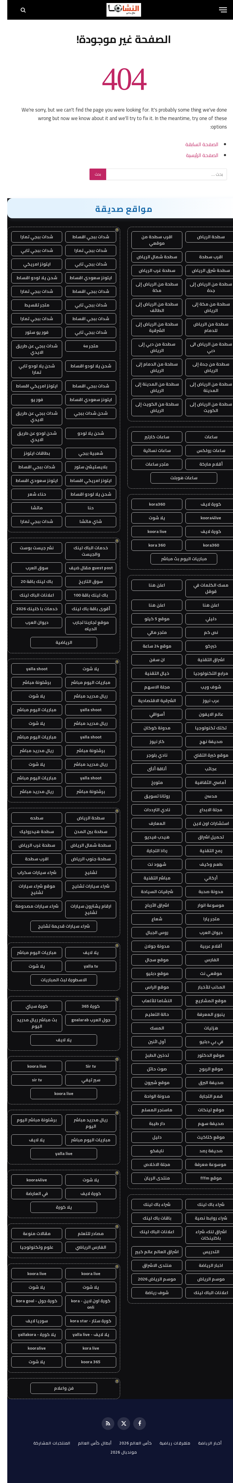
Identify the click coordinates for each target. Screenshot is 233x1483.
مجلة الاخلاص (149, 1164)
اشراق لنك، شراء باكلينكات (203, 1235)
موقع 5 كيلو (149, 619)
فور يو (29, 399)
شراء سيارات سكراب (29, 872)
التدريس (203, 1252)
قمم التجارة (203, 1096)
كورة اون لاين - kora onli (83, 1304)
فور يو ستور (29, 332)
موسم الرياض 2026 (149, 1279)
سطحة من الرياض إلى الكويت (203, 407)
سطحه (29, 818)
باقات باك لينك (149, 1218)
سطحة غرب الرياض (149, 270)
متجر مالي (150, 632)
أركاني (203, 878)
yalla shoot (29, 669)
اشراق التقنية (203, 660)
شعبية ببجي (83, 453)
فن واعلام (56, 1388)
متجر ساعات (149, 464)
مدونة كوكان (149, 728)
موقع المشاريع (203, 1001)
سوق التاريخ (83, 581)
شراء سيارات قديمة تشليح (57, 926)
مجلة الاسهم (150, 687)
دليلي (203, 619)
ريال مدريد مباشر (83, 696)
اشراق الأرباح (149, 905)
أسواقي (149, 714)
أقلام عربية (204, 946)
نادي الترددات (150, 810)
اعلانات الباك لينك (149, 1232)
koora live (149, 531)
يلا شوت (149, 518)
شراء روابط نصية (203, 1218)
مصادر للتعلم (83, 1233)
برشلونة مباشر (29, 682)
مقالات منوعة (29, 1233)
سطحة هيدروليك (29, 831)
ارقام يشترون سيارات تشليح (83, 909)
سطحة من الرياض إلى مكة (149, 287)
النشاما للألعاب (149, 1001)
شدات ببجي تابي (29, 250)
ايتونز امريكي (29, 264)
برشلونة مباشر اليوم (29, 1120)
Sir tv (83, 1066)
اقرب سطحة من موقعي (149, 240)
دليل (149, 1137)
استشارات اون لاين (204, 823)
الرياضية (56, 642)
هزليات (204, 1028)
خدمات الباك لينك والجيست (83, 551)
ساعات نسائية (150, 450)
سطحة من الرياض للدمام (203, 327)
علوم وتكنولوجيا (29, 1247)
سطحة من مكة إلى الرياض (204, 307)
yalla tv (83, 966)
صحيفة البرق (203, 1082)
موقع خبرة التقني (203, 755)
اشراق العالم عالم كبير (149, 1252)
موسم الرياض (204, 1279)
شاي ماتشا (83, 521)
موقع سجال (149, 960)
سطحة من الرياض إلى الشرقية (149, 327)
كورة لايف (203, 504)
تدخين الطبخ (150, 1055)
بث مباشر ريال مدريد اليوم (29, 1023)
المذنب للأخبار (204, 987)
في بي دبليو (203, 1042)
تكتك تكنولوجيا (203, 728)
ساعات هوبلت (176, 478)
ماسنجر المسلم (149, 1110)
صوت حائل (150, 1069)
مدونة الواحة (150, 1096)
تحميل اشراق (204, 837)
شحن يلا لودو (83, 433)
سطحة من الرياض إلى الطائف (149, 307)
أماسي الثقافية (203, 782)
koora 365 (83, 1362)
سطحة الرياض (204, 237)
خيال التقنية (149, 673)
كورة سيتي (29, 1006)
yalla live (56, 1153)
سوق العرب (29, 568)
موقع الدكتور (203, 1055)
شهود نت (149, 864)
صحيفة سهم (204, 1123)
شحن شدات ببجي (83, 413)
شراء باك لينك (203, 1204)
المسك (150, 1028)
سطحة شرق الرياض (203, 270)
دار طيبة (150, 1123)
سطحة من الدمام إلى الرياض (150, 367)
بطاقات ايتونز (29, 453)
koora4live (203, 518)
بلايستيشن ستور (83, 467)
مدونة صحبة (203, 891)
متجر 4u (83, 346)
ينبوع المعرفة (204, 1014)
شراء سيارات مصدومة (29, 906)
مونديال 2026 (116, 1452)
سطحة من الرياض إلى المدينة (203, 387)
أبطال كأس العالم (87, 1443)
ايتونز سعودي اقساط (83, 278)
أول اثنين (149, 1042)
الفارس (203, 960)
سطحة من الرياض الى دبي (204, 347)
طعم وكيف (203, 864)
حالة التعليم (150, 1014)
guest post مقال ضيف (84, 568)
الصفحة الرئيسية (195, 155)
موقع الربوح (204, 1069)
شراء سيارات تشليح (83, 886)
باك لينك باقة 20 (29, 581)
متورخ (150, 782)
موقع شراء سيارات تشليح (29, 889)
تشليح (83, 872)
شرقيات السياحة (149, 891)
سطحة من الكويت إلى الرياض (149, 407)
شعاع (149, 919)
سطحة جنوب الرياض (83, 859)
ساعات (203, 437)
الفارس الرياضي (83, 1247)
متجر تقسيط (29, 305)
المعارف (149, 823)
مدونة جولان (149, 946)
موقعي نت (204, 973)
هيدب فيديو (149, 837)
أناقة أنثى (149, 769)
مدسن (203, 796)
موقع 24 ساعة (149, 646)
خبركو (203, 646)
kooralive (29, 1348)
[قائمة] (216, 10)
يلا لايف (83, 952)
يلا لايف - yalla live (83, 1334)
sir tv (30, 1080)
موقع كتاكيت (204, 1137)
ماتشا (29, 508)
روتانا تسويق (150, 796)
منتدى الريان (150, 1178)
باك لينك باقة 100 (83, 595)
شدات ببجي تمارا (29, 237)
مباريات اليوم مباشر (83, 682)
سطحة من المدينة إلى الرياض (150, 387)
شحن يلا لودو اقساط (29, 278)
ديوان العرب (203, 932)
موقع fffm (203, 1178)
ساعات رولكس (203, 450)
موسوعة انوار (203, 905)
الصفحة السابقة (194, 144)
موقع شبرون (149, 1082)
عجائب (204, 769)
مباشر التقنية (149, 878)
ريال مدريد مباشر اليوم (83, 1123)
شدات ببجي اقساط (83, 237)
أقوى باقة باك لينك (83, 609)
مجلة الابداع (203, 810)
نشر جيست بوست (29, 548)
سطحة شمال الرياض (149, 257)
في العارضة (30, 1193)
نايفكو (150, 1151)
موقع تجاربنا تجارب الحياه (83, 625)
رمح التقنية (203, 851)
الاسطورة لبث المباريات (56, 980)
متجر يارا (203, 919)
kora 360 (149, 545)
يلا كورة (57, 1207)
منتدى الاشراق (149, 1265)
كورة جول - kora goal (29, 1301)
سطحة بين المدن (83, 831)
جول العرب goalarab (83, 1020)
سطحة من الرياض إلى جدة (203, 287)
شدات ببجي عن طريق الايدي (29, 349)
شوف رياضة (149, 1293)
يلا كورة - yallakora (30, 1334)
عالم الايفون (203, 714)
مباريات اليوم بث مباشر (177, 559)
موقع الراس (150, 987)
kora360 (150, 504)
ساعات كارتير (149, 437)
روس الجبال (149, 932)
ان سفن (149, 660)
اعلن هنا (149, 585)
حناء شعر (29, 494)
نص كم (204, 632)
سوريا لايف (29, 1321)
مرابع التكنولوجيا (203, 673)
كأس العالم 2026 (128, 1443)
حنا (83, 508)
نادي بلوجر (149, 755)
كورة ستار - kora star (83, 1321)
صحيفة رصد (203, 1151)
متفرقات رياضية (168, 1443)
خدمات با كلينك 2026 (29, 609)
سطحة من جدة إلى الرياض (203, 367)
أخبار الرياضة (202, 1443)
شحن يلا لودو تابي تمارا (29, 369)
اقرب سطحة (203, 257)
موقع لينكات (204, 1110)
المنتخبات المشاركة (44, 1443)
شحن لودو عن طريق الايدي (29, 436)
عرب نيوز (203, 701)
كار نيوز (149, 741)
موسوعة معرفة (203, 1164)
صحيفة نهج (203, 741)
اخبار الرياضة (203, 1265)
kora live (83, 1348)
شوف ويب (203, 687)
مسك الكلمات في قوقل (203, 588)
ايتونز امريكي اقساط (29, 386)
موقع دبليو (149, 973)
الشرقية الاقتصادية (150, 701)
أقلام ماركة (203, 464)
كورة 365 (83, 1006)
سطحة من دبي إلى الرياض (149, 347)
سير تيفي (83, 1080)
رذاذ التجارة (149, 851)
